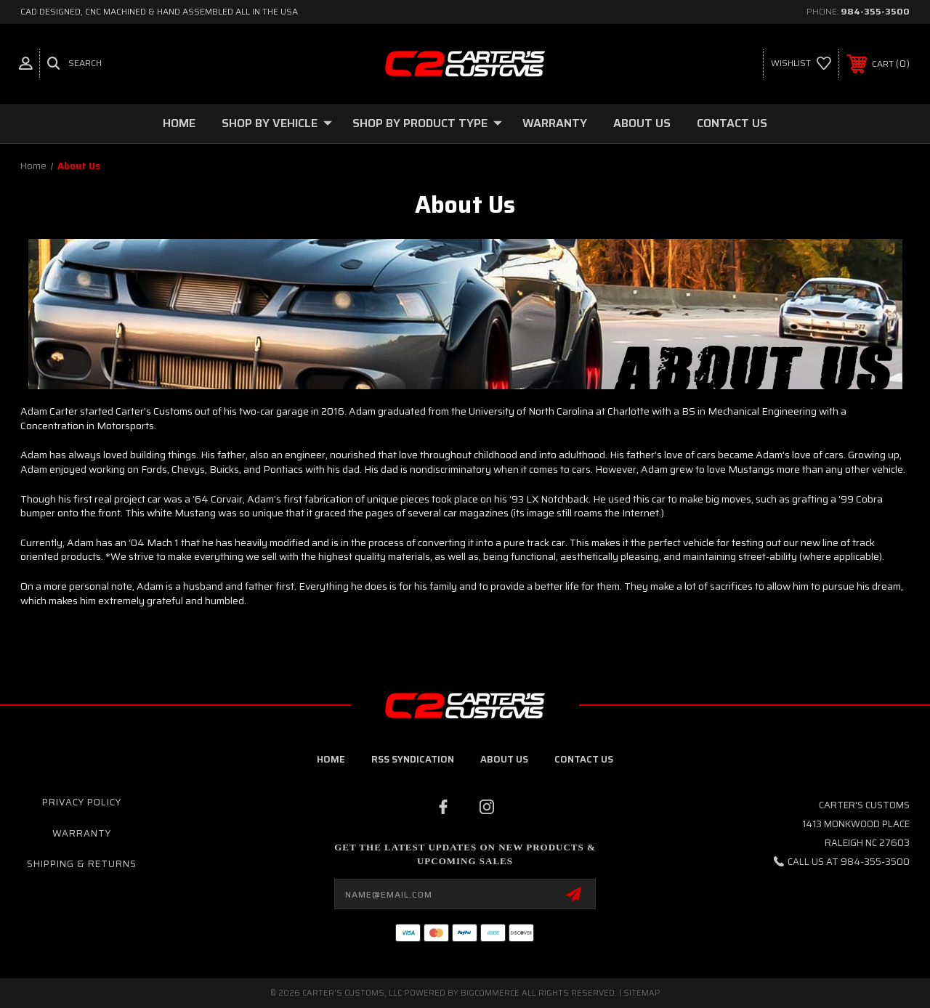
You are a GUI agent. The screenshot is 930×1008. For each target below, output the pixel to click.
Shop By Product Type (427, 123)
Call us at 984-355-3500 (849, 861)
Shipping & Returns (82, 863)
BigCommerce (490, 993)
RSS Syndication (412, 759)
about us (504, 759)
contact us (583, 759)
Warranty (554, 123)
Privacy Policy (81, 802)
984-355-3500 (875, 11)
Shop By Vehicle (277, 123)
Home (179, 123)
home (331, 759)
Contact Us (732, 123)
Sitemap (641, 993)
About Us (642, 123)
